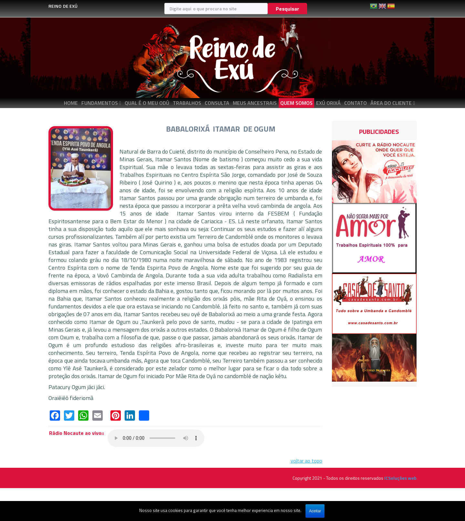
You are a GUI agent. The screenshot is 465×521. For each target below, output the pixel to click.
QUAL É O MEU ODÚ (147, 103)
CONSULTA (217, 103)
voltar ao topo (306, 461)
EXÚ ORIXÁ (328, 103)
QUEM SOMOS (296, 103)
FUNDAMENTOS (99, 103)
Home (71, 103)
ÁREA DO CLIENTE (391, 103)
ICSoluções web (400, 478)
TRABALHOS (187, 103)
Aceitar (315, 511)
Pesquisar (287, 9)
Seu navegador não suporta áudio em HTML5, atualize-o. (156, 438)
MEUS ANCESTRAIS (255, 103)
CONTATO (355, 103)
